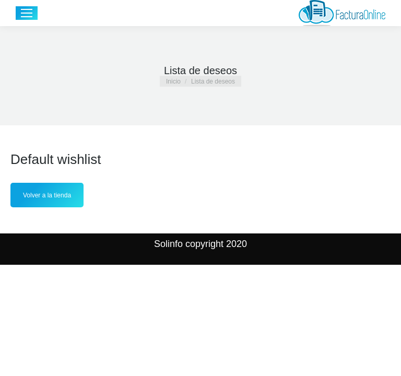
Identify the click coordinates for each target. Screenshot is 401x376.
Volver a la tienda (47, 195)
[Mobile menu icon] (27, 13)
